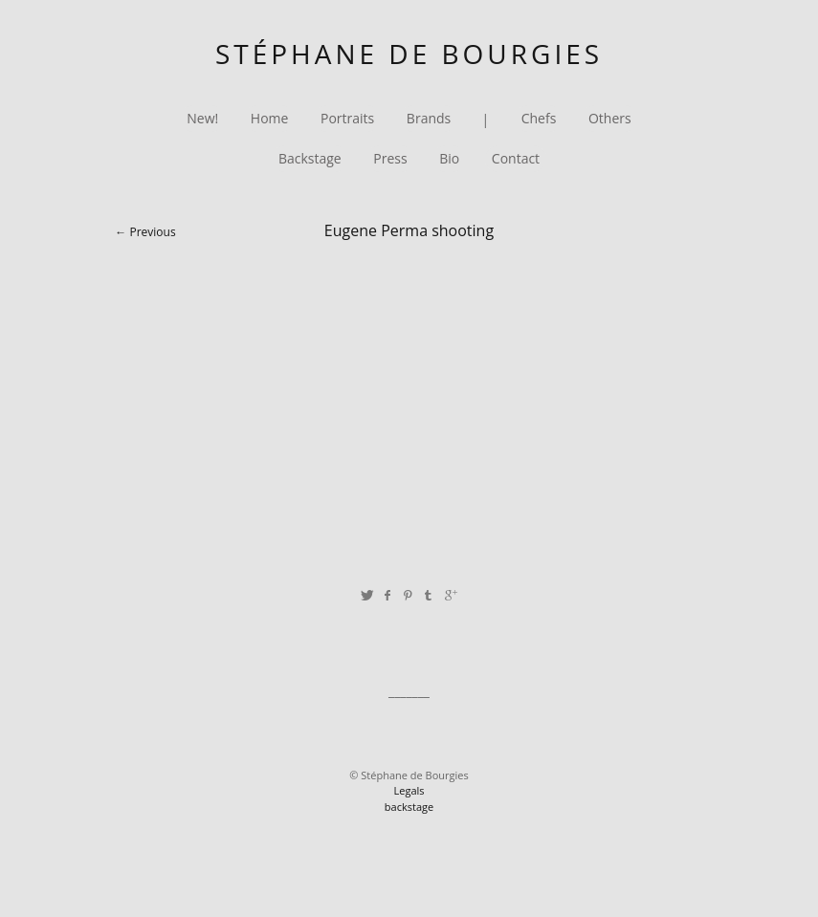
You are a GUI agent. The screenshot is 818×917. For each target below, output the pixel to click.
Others (609, 119)
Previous (152, 232)
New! (202, 119)
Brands (429, 119)
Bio (449, 159)
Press (390, 159)
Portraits (347, 119)
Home (270, 119)
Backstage (310, 159)
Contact (516, 159)
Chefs (539, 119)
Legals (408, 790)
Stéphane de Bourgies (409, 53)
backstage (409, 806)
